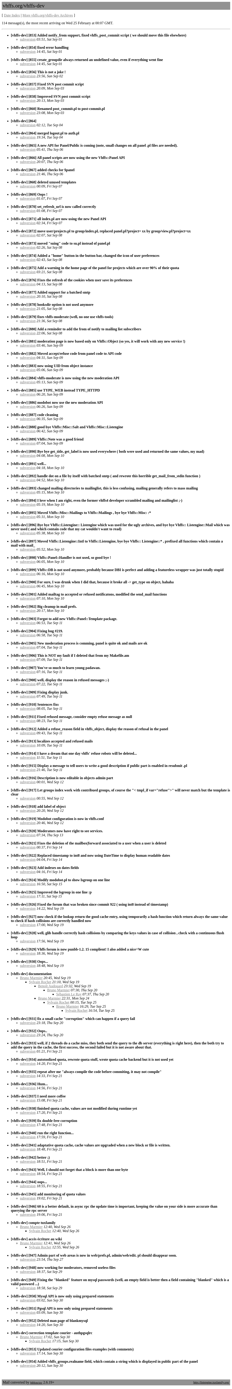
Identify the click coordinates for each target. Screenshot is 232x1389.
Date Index (12, 15)
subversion (28, 39)
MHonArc (36, 1382)
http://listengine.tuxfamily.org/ (211, 1382)
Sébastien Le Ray (69, 994)
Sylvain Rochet (40, 982)
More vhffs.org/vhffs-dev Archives (47, 15)
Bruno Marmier (31, 978)
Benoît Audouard (50, 986)
